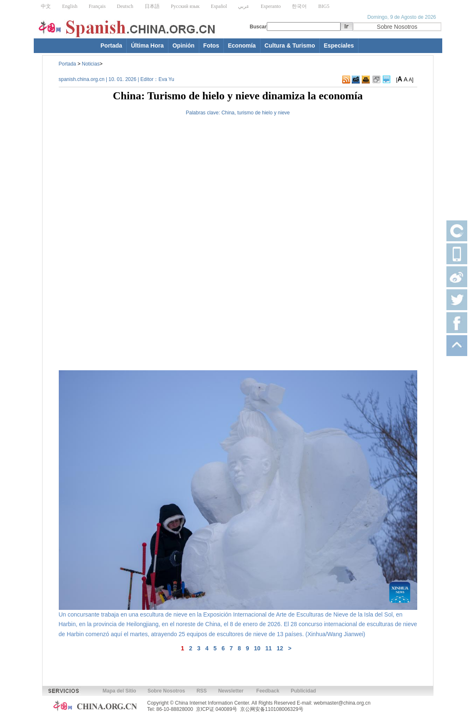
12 (280, 648)
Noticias (91, 64)
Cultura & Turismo (290, 45)
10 (257, 648)
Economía (242, 45)
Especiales (339, 45)
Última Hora (147, 45)
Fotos (211, 45)
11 (269, 648)
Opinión (184, 45)
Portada (111, 45)
